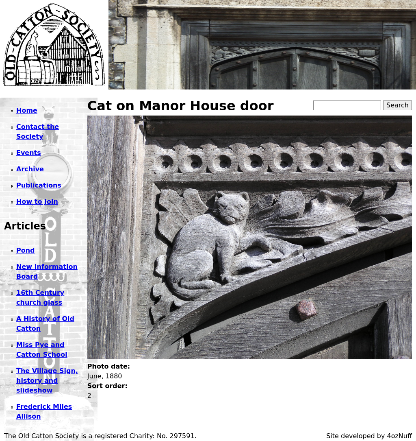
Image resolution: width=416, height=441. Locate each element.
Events (28, 153)
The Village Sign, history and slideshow (47, 380)
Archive (30, 169)
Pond (25, 250)
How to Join (37, 201)
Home (26, 110)
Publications (38, 185)
